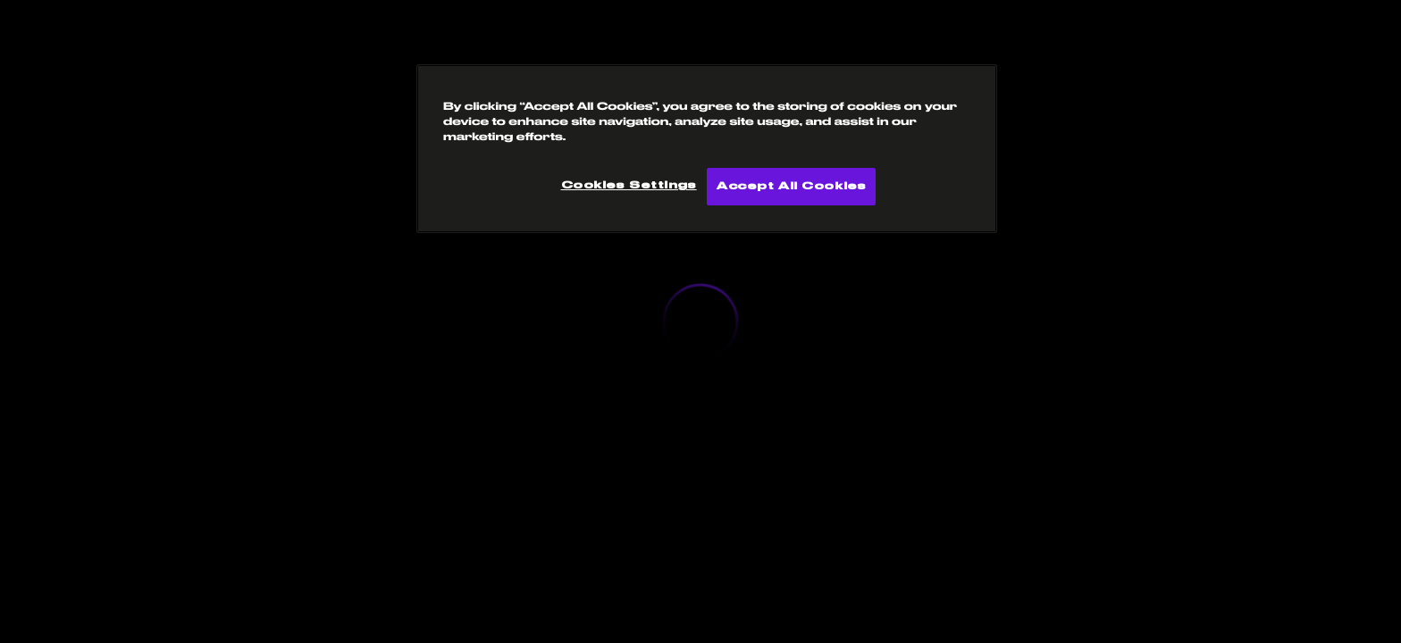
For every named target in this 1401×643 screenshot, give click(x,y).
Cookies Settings (629, 185)
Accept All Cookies (791, 186)
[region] (706, 148)
